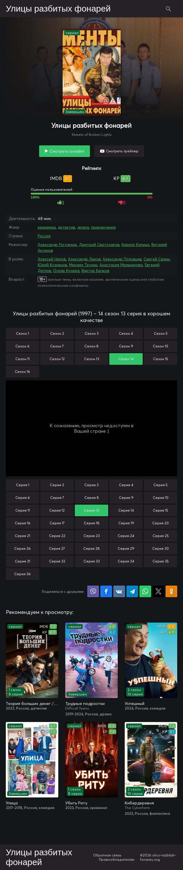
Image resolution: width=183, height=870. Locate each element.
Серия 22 (57, 536)
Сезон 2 (57, 333)
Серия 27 (57, 548)
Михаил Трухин (83, 264)
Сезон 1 (22, 333)
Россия (44, 236)
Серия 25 (161, 536)
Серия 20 (160, 523)
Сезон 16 (22, 371)
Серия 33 (92, 561)
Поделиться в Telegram (132, 591)
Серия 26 (22, 548)
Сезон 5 (161, 333)
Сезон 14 (126, 359)
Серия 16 (22, 523)
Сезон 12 (57, 359)
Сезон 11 (22, 359)
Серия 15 (160, 510)
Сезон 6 (22, 346)
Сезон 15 (160, 359)
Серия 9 (126, 497)
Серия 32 (57, 561)
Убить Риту (76, 803)
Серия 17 (57, 523)
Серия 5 (160, 485)
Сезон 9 (126, 346)
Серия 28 (91, 548)
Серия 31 (22, 561)
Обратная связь (107, 855)
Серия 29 (126, 548)
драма (83, 227)
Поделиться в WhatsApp (145, 591)
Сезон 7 (57, 346)
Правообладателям (116, 859)
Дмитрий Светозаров (99, 244)
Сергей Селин (157, 259)
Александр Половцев (122, 259)
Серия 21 (22, 536)
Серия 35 (161, 561)
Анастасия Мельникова (121, 264)
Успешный (134, 703)
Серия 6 (22, 497)
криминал (47, 227)
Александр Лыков (84, 259)
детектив (66, 227)
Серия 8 (91, 497)
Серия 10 (160, 497)
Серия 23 (92, 536)
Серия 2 (57, 485)
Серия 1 (22, 485)
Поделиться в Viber (93, 591)
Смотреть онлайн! (67, 151)
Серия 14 (126, 510)
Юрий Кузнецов (52, 264)
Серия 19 (126, 523)
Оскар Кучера (66, 270)
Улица (12, 803)
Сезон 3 (92, 333)
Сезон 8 (91, 346)
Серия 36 (22, 574)
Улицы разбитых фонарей (58, 9)
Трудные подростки (85, 703)
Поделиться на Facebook (106, 591)
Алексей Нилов (52, 259)
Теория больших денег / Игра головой (32, 703)
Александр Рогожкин (57, 244)
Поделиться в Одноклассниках (171, 591)
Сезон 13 (91, 359)
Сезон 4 (126, 333)
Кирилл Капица (135, 244)
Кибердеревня (139, 803)
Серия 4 (126, 485)
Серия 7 (57, 497)
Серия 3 (91, 485)
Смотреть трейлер (122, 151)
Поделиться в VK (119, 591)
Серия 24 (126, 536)
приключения (103, 227)
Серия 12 (57, 510)
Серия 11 (22, 510)
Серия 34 (126, 561)
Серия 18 (91, 523)
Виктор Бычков (95, 270)
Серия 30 (160, 548)
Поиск (168, 8)
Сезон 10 (160, 346)
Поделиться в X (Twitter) (158, 591)
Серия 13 (91, 510)
